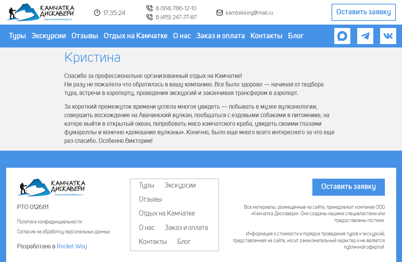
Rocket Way (72, 247)
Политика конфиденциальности (49, 222)
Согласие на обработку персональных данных (63, 232)
